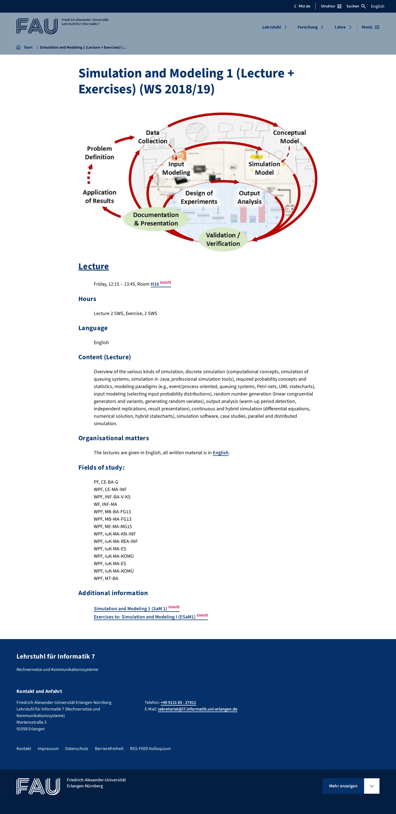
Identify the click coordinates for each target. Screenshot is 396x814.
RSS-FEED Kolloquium (150, 748)
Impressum (48, 748)
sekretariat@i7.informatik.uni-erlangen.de (197, 708)
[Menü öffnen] (371, 27)
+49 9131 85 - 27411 (178, 701)
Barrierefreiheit (109, 748)
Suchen (356, 6)
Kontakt (23, 748)
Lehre (340, 27)
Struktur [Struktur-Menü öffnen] (331, 6)
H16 (161, 284)
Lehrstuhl (271, 27)
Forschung (308, 27)
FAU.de (301, 6)
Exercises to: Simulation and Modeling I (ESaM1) (151, 616)
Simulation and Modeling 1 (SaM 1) (137, 608)
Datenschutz (76, 748)
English (377, 6)
